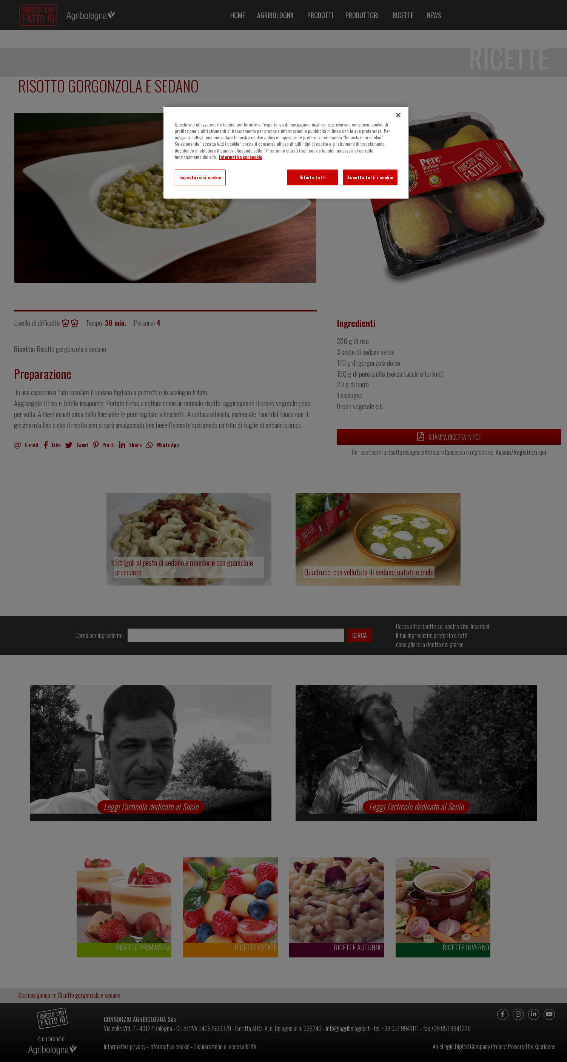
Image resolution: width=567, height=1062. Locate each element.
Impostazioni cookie (200, 177)
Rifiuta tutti (312, 177)
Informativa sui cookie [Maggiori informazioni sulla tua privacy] (240, 157)
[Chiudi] (398, 115)
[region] (286, 152)
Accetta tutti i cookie (370, 177)
